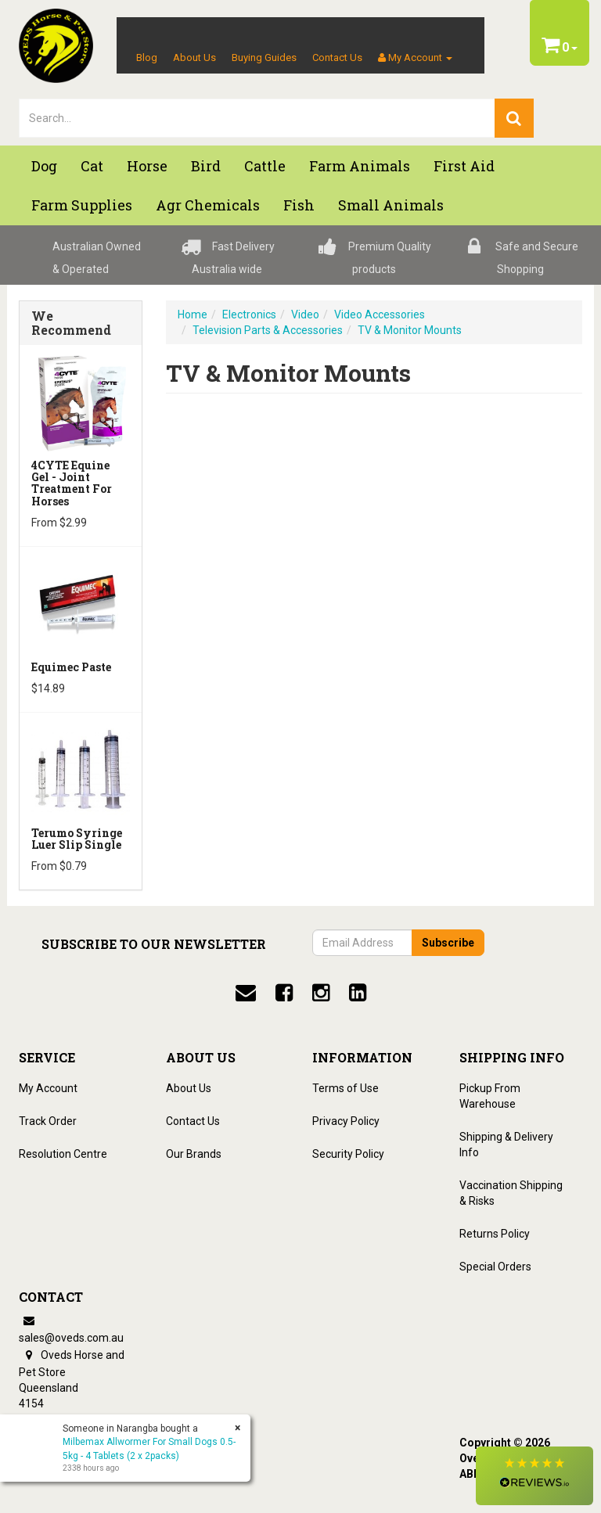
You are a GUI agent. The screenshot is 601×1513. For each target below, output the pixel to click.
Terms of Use (345, 1088)
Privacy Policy (346, 1121)
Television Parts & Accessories (268, 330)
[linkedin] (357, 992)
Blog (146, 57)
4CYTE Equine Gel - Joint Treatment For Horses (71, 483)
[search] (514, 118)
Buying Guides (264, 57)
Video (305, 314)
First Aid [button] (464, 165)
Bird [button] (206, 165)
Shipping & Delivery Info (506, 1144)
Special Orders (495, 1266)
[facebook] (284, 992)
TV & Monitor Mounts (410, 330)
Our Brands (193, 1154)
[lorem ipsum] (257, 118)
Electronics (249, 314)
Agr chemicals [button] (208, 205)
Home (192, 314)
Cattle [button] (265, 165)
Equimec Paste (71, 666)
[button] (534, 1476)
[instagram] (320, 992)
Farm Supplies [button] (81, 205)
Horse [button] (147, 165)
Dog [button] (44, 165)
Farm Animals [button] (359, 165)
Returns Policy (494, 1233)
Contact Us (337, 57)
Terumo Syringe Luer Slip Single (76, 838)
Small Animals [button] (391, 205)
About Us (194, 57)
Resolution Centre (63, 1154)
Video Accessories (379, 314)
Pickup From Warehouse (489, 1096)
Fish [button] (299, 205)
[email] (246, 992)
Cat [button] (92, 165)
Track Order (48, 1121)
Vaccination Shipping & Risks (511, 1193)
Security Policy (348, 1154)
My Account (48, 1088)
